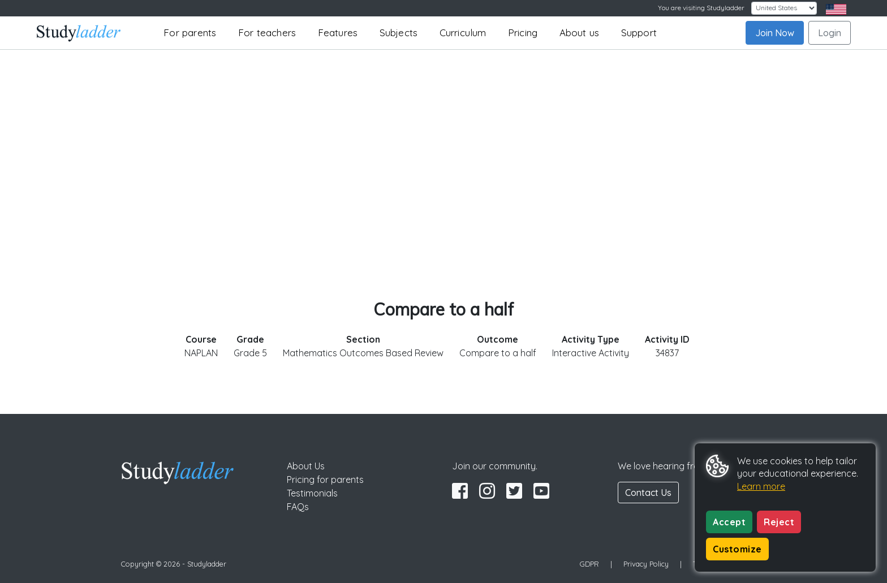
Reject (779, 522)
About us (579, 32)
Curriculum (463, 32)
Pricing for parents (325, 479)
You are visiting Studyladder (701, 7)
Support (639, 32)
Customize (737, 549)
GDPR (589, 563)
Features (338, 32)
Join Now (774, 32)
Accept (729, 522)
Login (829, 32)
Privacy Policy (646, 563)
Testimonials (312, 493)
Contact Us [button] (648, 492)
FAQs (298, 506)
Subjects (399, 32)
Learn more (761, 486)
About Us (306, 466)
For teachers (267, 32)
